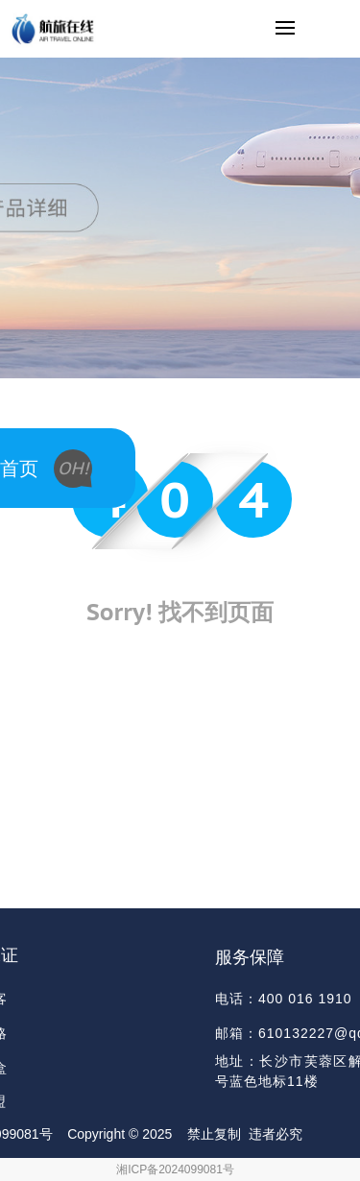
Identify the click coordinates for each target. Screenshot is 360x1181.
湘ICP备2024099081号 (175, 1169)
